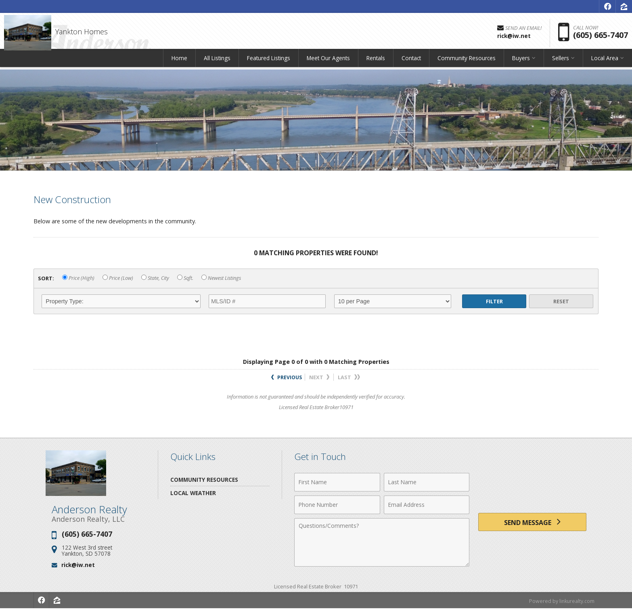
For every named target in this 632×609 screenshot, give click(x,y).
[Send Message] (532, 523)
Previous (286, 377)
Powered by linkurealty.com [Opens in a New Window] (560, 601)
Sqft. (185, 278)
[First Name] (337, 482)
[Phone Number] (337, 505)
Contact (411, 62)
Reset (561, 301)
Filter (494, 301)
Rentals (375, 62)
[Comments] (381, 542)
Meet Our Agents (328, 62)
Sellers (560, 62)
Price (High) (78, 278)
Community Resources (466, 62)
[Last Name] (427, 482)
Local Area (604, 62)
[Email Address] (427, 505)
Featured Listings (268, 62)
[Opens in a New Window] (607, 6)
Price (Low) (118, 278)
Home (179, 62)
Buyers (521, 62)
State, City (155, 278)
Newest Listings (221, 278)
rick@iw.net (78, 565)
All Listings (217, 62)
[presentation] (532, 487)
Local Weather (193, 493)
